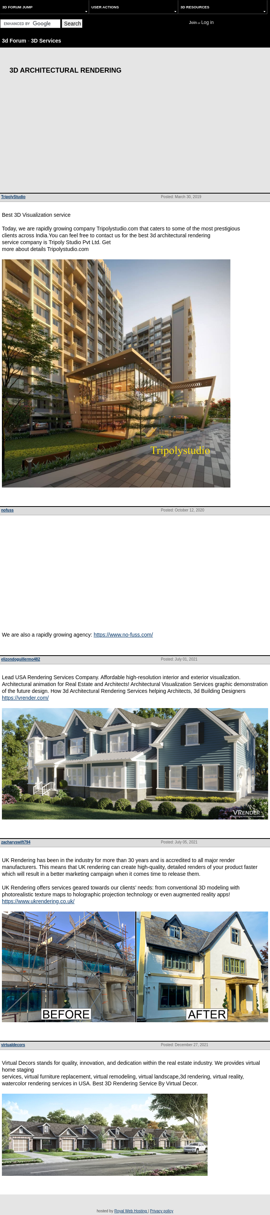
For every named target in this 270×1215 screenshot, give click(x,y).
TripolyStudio (13, 197)
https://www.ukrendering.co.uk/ (38, 901)
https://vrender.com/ (25, 698)
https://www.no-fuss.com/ (123, 635)
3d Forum (14, 41)
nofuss (7, 510)
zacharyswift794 (15, 842)
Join (193, 23)
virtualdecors (13, 1045)
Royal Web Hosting (131, 1211)
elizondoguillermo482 (20, 659)
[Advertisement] (135, 136)
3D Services (46, 41)
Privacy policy (161, 1211)
